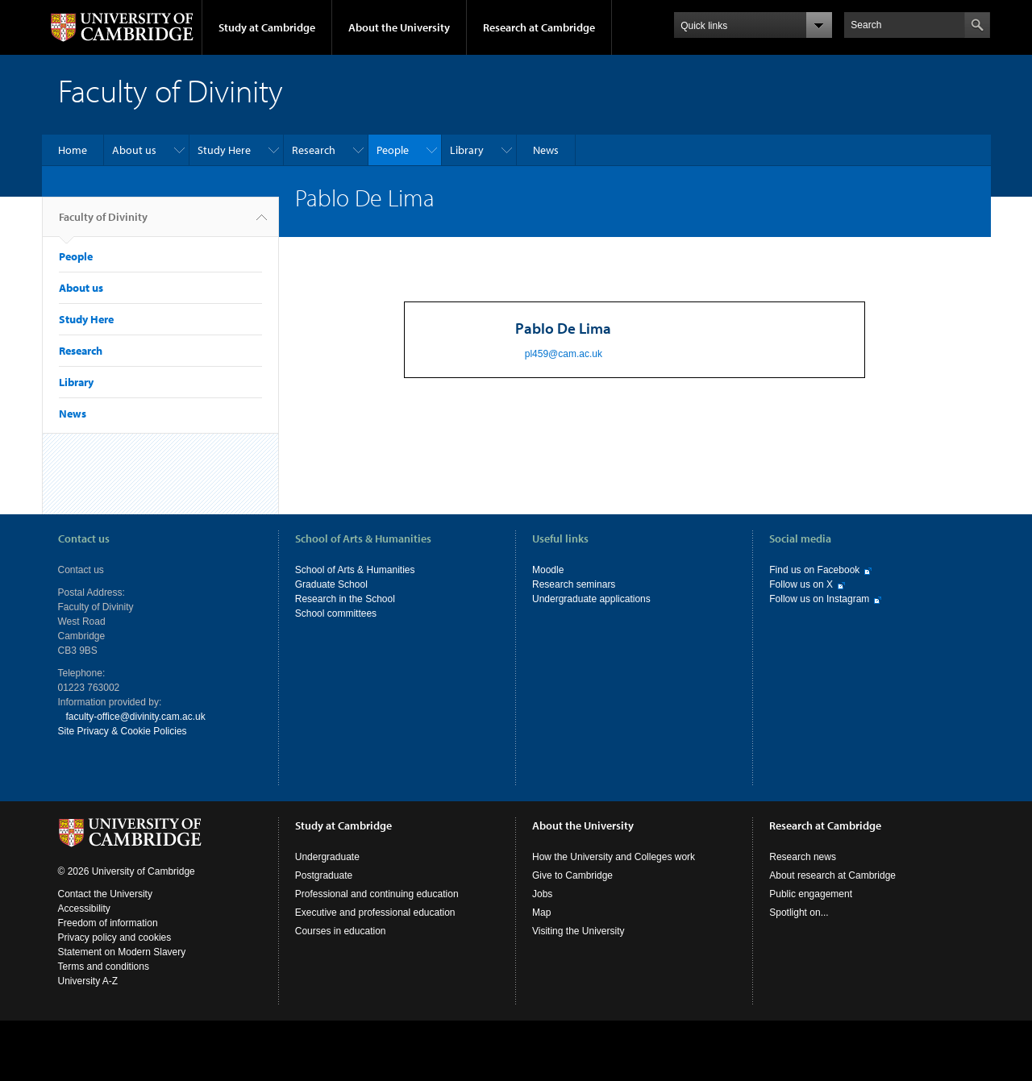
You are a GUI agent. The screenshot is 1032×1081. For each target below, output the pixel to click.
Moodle (548, 570)
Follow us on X (801, 584)
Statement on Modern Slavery (122, 952)
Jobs (542, 894)
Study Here (224, 150)
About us (134, 150)
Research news (802, 857)
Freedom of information (108, 923)
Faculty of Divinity (103, 223)
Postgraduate (323, 875)
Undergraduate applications (591, 599)
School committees (336, 613)
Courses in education (340, 931)
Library (467, 150)
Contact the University (105, 894)
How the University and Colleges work (613, 857)
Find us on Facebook (814, 570)
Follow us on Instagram (819, 599)
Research (313, 150)
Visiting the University (578, 931)
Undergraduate (327, 857)
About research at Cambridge (832, 875)
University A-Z (88, 981)
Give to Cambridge (572, 875)
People (393, 150)
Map (541, 912)
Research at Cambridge (539, 27)
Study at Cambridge (266, 27)
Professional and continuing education (377, 894)
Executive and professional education (375, 912)
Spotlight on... (798, 912)
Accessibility (84, 908)
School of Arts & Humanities (355, 570)
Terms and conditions (103, 966)
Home (72, 150)
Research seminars (573, 584)
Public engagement (810, 894)
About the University (399, 27)
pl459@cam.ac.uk (563, 354)
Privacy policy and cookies (115, 937)
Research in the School (345, 599)
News (546, 150)
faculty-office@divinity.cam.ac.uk (136, 716)
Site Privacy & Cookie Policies (122, 731)
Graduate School (331, 584)
